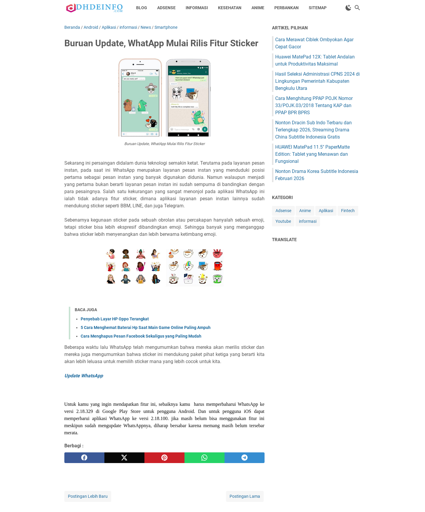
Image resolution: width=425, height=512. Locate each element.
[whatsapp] (204, 457)
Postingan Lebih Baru (88, 496)
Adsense (166, 7)
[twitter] (124, 457)
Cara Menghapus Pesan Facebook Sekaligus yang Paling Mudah (141, 336)
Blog (141, 7)
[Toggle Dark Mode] (348, 7)
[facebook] (84, 457)
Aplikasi (326, 210)
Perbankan (286, 7)
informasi (307, 221)
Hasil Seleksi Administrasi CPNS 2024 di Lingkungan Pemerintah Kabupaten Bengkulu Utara (317, 81)
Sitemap (318, 7)
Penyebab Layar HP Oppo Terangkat (115, 319)
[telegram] (245, 457)
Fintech (348, 210)
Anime (258, 7)
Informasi (197, 7)
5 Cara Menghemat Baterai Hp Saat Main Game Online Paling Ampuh (146, 327)
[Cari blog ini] (357, 7)
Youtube (283, 221)
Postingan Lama (245, 496)
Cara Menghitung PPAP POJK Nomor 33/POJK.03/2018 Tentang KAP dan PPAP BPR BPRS (314, 105)
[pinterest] (164, 457)
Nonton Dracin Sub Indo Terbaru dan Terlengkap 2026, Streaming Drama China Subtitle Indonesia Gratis (313, 130)
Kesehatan (229, 7)
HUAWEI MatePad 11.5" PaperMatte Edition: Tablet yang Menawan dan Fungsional (312, 154)
